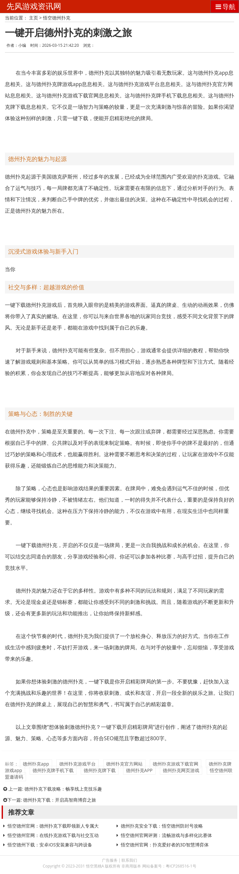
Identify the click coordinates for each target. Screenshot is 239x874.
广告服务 (110, 860)
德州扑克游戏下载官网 (175, 764)
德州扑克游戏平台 (77, 764)
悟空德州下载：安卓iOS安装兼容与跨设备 (49, 845)
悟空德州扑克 (56, 18)
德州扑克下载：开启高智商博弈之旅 (59, 800)
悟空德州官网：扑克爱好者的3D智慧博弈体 (165, 845)
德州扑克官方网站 (124, 764)
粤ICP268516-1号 (181, 866)
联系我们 (129, 860)
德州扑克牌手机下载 (53, 770)
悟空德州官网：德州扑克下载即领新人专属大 (53, 826)
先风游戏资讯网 (34, 6)
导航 (224, 6)
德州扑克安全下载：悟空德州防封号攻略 (162, 826)
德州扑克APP (139, 770)
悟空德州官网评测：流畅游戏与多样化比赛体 (166, 835)
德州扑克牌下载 (100, 770)
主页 (33, 18)
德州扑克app (36, 764)
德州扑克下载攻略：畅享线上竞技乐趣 (63, 789)
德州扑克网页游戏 (181, 770)
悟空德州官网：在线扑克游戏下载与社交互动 (53, 835)
